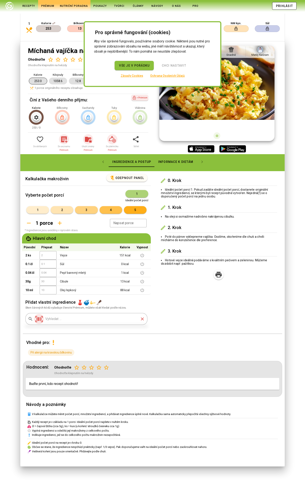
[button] (54, 15)
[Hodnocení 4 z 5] (72, 45)
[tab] (9, 6)
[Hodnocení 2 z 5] (58, 45)
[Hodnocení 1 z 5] (50, 45)
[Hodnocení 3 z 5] (65, 45)
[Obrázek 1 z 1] (217, 121)
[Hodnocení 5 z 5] (80, 45)
